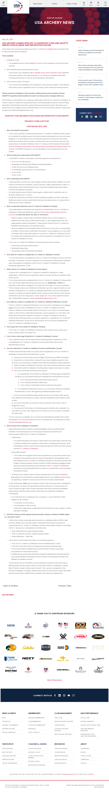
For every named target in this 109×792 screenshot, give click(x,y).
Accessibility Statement (18, 787)
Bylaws (83, 752)
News (4, 718)
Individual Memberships (36, 718)
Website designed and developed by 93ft (80, 785)
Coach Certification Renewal (35, 757)
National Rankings (87, 721)
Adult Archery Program (63, 734)
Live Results (6, 721)
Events (54, 4)
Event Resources (60, 763)
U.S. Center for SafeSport (45, 49)
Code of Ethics (86, 756)
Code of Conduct (37, 87)
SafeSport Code (35, 63)
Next (69, 586)
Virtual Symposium (8, 732)
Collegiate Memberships (36, 725)
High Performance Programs (87, 729)
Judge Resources (61, 759)
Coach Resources (34, 748)
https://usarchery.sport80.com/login (54, 357)
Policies (83, 763)
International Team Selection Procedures (88, 735)
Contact (90, 774)
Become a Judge (34, 761)
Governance (85, 748)
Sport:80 (101, 787)
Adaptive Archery (8, 759)
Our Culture (85, 718)
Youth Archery (7, 748)
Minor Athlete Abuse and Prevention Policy (46, 73)
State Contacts (34, 732)
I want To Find (71, 4)
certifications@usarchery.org (45, 298)
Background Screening (36, 765)
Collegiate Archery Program (61, 729)
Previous (62, 586)
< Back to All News (10, 586)
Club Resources (60, 752)
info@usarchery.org (69, 774)
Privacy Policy (39, 785)
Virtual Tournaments (9, 763)
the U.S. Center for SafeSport (58, 466)
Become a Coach (34, 752)
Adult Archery (7, 752)
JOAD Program (60, 725)
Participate (37, 4)
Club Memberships (34, 721)
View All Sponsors (54, 680)
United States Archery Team (90, 725)
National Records (8, 729)
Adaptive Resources (61, 756)
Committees (85, 759)
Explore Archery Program (64, 721)
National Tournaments (10, 725)
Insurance (32, 729)
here (62, 480)
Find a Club (58, 718)
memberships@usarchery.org (20, 422)
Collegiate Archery (9, 756)
